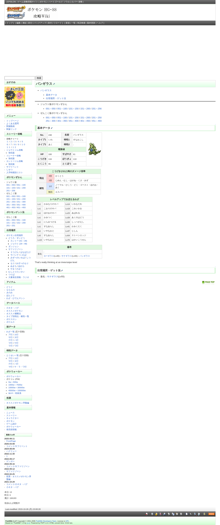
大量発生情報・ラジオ (18, 277)
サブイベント (12, 167)
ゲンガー (10, 461)
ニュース (10, 412)
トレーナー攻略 (13, 155)
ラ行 (10, 346)
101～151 (10, 223)
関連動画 (10, 126)
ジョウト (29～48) (18, 244)
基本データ (51, 95)
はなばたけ (25, 252)
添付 (50, 23)
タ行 (16, 337)
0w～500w (13, 382)
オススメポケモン (14, 311)
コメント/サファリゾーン (18, 466)
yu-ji (28, 523)
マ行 (10, 343)
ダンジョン (13, 246)
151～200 (21, 188)
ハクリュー (11, 451)
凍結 (24, 23)
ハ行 (16, 340)
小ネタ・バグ (12, 308)
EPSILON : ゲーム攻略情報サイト (22, 2)
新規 (68, 23)
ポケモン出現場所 (14, 235)
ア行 (10, 334)
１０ (23, 144)
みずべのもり (22, 263)
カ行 (16, 334)
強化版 (11, 153)
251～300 (21, 202)
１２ (14, 147)
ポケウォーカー (13, 376)
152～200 (21, 223)
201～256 (10, 190)
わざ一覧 (10, 331)
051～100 (21, 185)
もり (12, 263)
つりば (11, 274)
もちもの (10, 290)
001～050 (10, 185)
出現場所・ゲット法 (56, 98)
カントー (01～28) (18, 241)
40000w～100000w (17, 390)
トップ (10, 23)
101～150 (10, 188)
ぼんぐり (10, 295)
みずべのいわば (17, 257)
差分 (30, 23)
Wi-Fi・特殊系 (14, 393)
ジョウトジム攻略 (14, 150)
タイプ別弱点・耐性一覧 (17, 316)
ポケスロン (11, 319)
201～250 (10, 202)
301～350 (10, 204)
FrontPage (11, 441)
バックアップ (40, 23)
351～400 (21, 204)
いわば (23, 255)
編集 (18, 23)
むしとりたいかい (16, 272)
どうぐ (9, 287)
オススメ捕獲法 (13, 313)
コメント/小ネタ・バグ (17, 484)
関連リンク (11, 129)
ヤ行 (16, 343)
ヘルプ (100, 23)
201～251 (10, 225)
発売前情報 (11, 429)
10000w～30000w (16, 387)
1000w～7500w (15, 385)
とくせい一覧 (12, 355)
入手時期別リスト (14, 172)
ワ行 (16, 346)
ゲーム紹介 (11, 424)
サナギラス (67, 256)
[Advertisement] (110, 51)
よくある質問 (12, 123)
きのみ (9, 292)
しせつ (9, 169)
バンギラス (46, 90)
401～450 (10, 207)
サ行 (10, 337)
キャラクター (12, 418)
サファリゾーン (15, 249)
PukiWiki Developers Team (46, 521)
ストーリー (11, 415)
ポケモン (10, 421)
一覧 (73, 23)
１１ (8, 147)
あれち (21, 266)
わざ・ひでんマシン (15, 298)
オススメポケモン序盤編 (17, 403)
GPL (67, 521)
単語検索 (81, 23)
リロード (57, 23)
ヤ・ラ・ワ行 (20, 367)
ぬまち (13, 266)
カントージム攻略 (14, 161)
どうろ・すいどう (16, 238)
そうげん (14, 252)
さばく (19, 269)
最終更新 (91, 23)
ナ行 (10, 340)
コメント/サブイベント (17, 446)
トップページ (12, 121)
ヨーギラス (49, 256)
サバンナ (14, 255)
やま (12, 269)
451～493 (21, 207)
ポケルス (10, 322)
